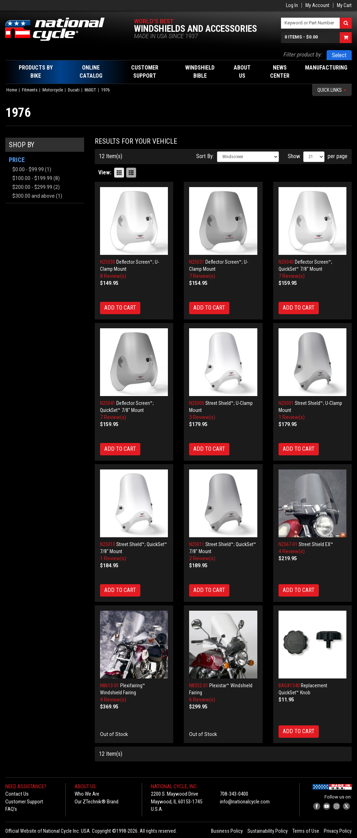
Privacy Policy (338, 831)
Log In (292, 5)
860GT (90, 89)
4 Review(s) (292, 551)
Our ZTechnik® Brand (96, 801)
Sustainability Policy (267, 831)
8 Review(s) (113, 276)
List (131, 173)
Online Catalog (91, 71)
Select (339, 55)
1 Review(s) (292, 417)
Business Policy (227, 831)
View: (104, 172)
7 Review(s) (202, 276)
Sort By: (205, 156)
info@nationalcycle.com (245, 801)
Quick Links (331, 90)
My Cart (344, 5)
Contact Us (17, 794)
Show (294, 156)
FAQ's (11, 809)
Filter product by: (302, 54)
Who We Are (87, 794)
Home (11, 89)
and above (33, 196)
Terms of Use (305, 831)
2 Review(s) (202, 558)
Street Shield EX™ (316, 544)
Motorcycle (52, 89)
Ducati (74, 89)
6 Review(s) (202, 699)
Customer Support (24, 801)
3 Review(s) (202, 417)
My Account (317, 5)
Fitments (29, 89)
